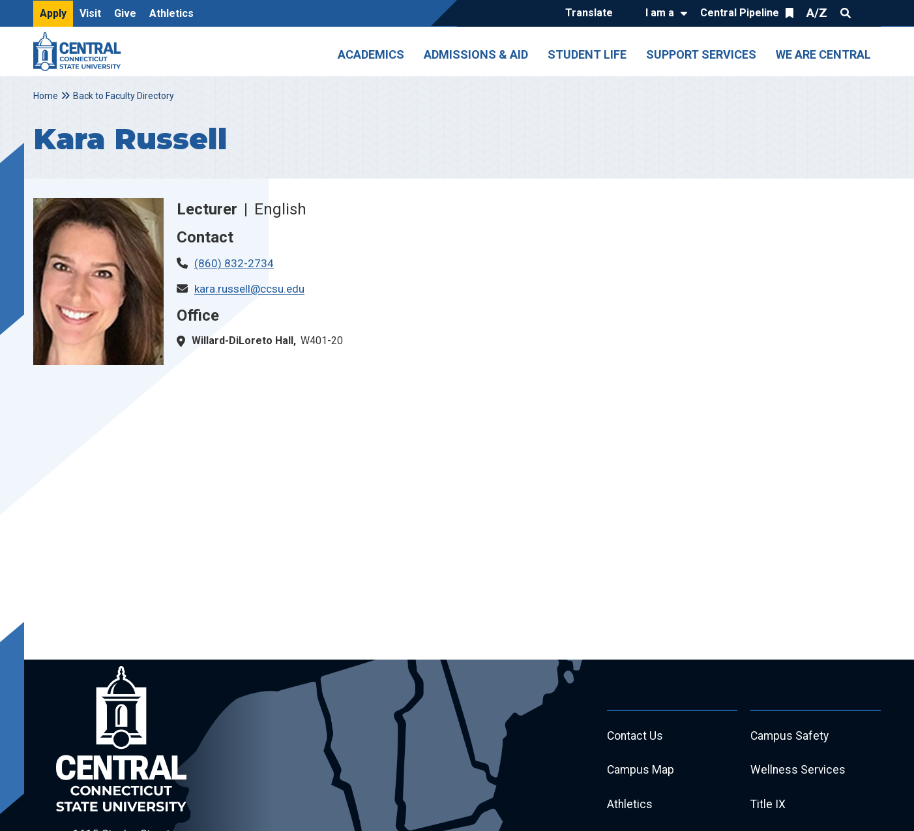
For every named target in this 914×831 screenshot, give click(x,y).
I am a (659, 13)
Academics (371, 54)
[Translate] (592, 14)
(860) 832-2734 (234, 263)
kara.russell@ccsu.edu (249, 288)
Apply (53, 13)
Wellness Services (798, 772)
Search (845, 13)
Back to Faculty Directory (123, 96)
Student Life (587, 54)
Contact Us (635, 737)
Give (125, 13)
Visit (90, 13)
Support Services (701, 54)
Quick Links (869, 13)
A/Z (816, 12)
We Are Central (823, 54)
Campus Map (641, 772)
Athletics (171, 13)
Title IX (768, 807)
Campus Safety (790, 737)
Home (45, 96)
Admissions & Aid (476, 54)
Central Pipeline (739, 13)
